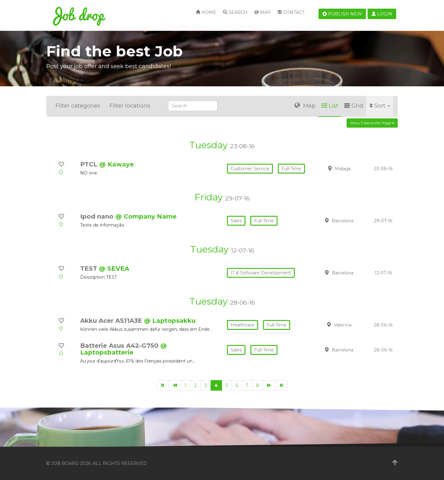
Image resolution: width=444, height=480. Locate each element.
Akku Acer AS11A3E (112, 320)
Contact (291, 12)
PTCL (89, 164)
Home (206, 12)
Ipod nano (97, 216)
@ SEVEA (114, 268)
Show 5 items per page (372, 123)
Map (262, 12)
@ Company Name (146, 216)
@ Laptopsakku (169, 320)
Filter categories (78, 105)
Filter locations (129, 105)
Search (235, 12)
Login (382, 14)
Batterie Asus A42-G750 (120, 345)
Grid (353, 105)
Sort (379, 105)
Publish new (342, 14)
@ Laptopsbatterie (123, 349)
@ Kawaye (116, 164)
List (330, 105)
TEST (89, 268)
